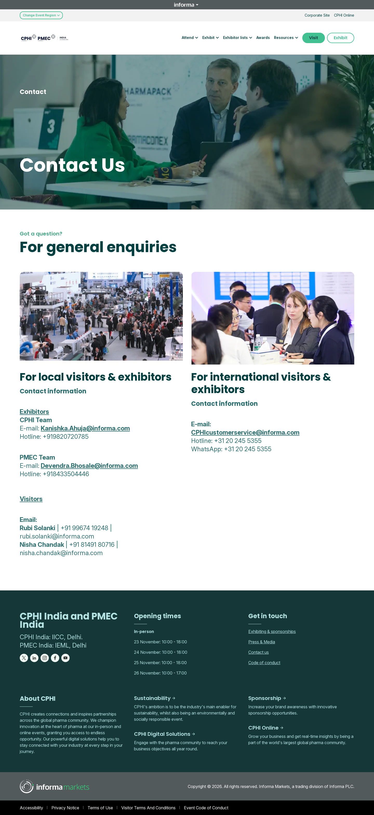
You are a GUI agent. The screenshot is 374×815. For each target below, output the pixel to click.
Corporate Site (317, 15)
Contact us (258, 652)
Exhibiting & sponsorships (272, 631)
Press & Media (261, 641)
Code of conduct (264, 662)
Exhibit (341, 38)
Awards (263, 37)
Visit (313, 38)
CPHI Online (344, 15)
